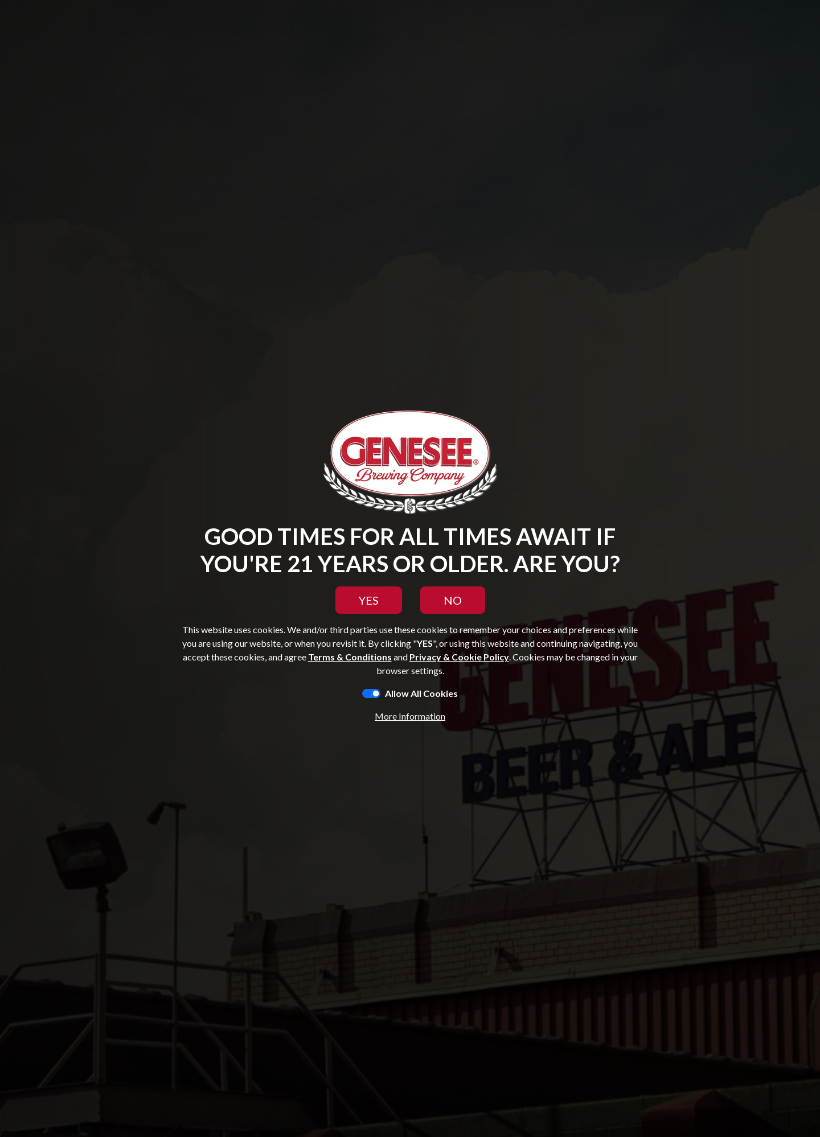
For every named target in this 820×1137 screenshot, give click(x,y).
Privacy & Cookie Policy (459, 656)
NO (453, 600)
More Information (410, 716)
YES (369, 600)
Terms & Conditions (350, 656)
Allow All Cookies (421, 693)
